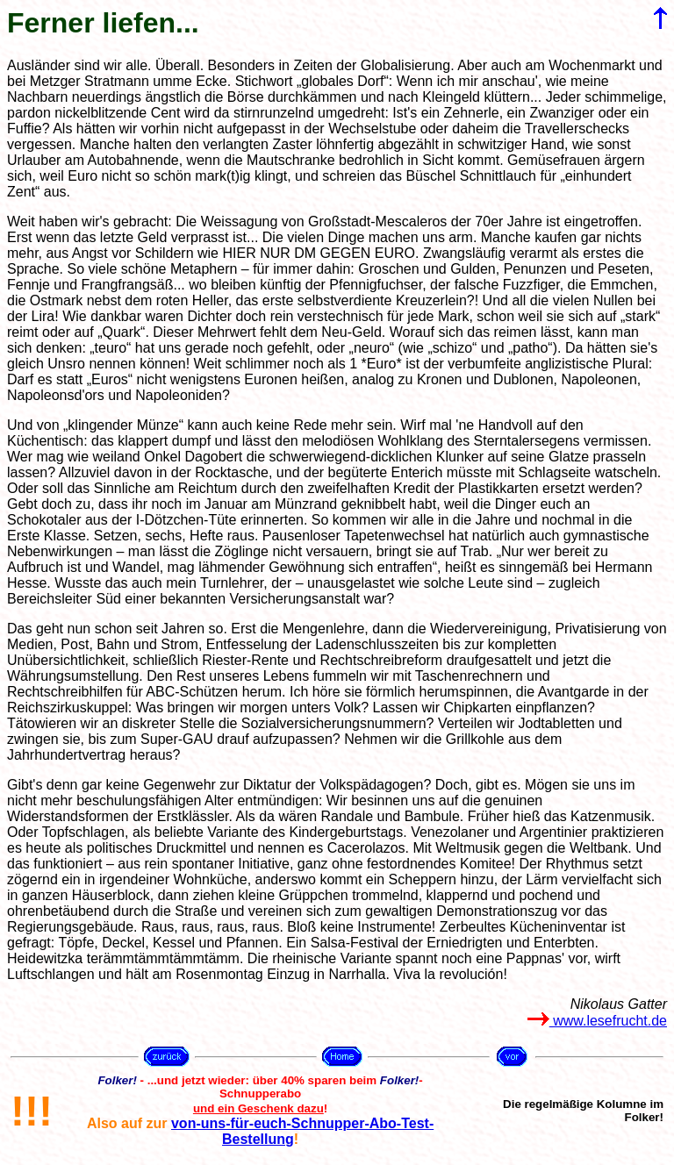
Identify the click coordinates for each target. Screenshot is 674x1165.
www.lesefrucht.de (597, 1020)
